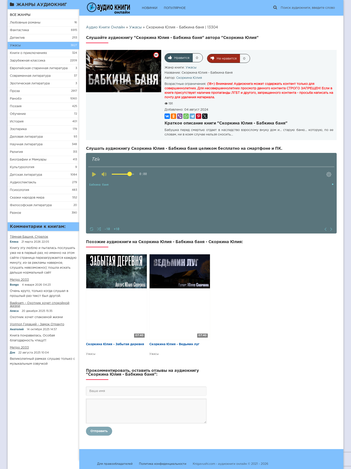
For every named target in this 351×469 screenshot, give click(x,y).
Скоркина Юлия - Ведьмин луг (174, 343)
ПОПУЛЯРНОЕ (175, 8)
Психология (19, 190)
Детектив (17, 37)
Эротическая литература (30, 83)
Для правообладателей (115, 463)
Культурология (22, 167)
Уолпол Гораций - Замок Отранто (37, 324)
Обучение (18, 114)
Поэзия (15, 106)
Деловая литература (26, 136)
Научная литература (26, 144)
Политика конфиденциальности (162, 463)
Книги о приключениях (28, 53)
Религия (16, 152)
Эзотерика (18, 129)
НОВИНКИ (149, 8)
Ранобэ (15, 98)
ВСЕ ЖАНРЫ (20, 15)
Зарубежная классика (27, 60)
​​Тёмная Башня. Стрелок (29, 237)
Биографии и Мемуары (28, 159)
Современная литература (30, 76)
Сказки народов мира (27, 197)
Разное (15, 213)
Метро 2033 (19, 279)
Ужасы (15, 45)
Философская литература (31, 205)
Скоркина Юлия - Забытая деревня (115, 343)
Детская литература (26, 174)
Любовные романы (25, 22)
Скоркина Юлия (189, 77)
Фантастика (19, 30)
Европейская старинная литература (39, 68)
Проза (15, 91)
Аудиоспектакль (23, 182)
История (17, 121)
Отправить (99, 430)
